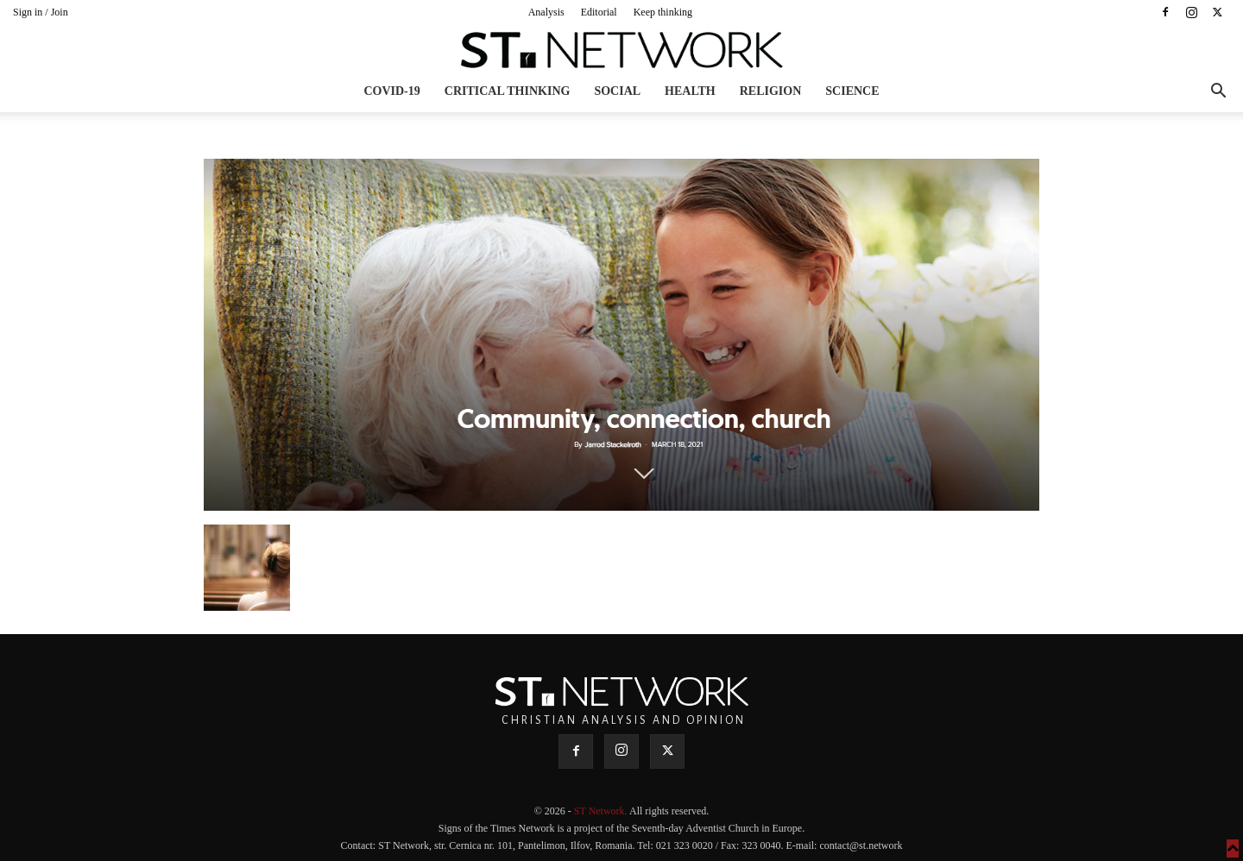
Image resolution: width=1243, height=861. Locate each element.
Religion (771, 91)
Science (852, 91)
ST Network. (601, 811)
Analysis (546, 12)
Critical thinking (508, 91)
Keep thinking (663, 12)
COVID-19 (391, 91)
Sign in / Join (40, 12)
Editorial (599, 12)
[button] (1218, 93)
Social (617, 91)
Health (690, 91)
